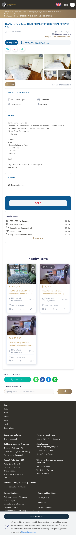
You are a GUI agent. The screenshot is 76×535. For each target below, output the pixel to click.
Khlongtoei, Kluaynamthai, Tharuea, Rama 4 (44, 12)
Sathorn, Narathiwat (45, 435)
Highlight (12, 177)
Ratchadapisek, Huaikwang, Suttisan (20, 482)
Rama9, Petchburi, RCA (14, 460)
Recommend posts (20, 12)
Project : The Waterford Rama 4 (58, 36)
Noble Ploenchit (43, 473)
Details (11, 115)
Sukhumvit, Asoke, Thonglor (16, 444)
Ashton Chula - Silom (44, 450)
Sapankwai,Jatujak (12, 435)
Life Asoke (8, 477)
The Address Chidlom (44, 470)
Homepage (7, 12)
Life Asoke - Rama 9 (12, 467)
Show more (38, 238)
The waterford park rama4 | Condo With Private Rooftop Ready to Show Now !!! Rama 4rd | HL (21, 343)
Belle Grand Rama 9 (12, 464)
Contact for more (11, 374)
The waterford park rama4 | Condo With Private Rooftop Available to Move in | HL (53, 292)
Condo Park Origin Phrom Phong (17, 451)
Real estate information (18, 92)
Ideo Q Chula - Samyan (45, 454)
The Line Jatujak (10, 439)
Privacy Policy (43, 497)
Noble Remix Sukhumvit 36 (15, 455)
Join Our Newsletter (12, 386)
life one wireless (43, 466)
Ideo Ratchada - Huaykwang (15, 486)
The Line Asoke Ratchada (14, 474)
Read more (12, 167)
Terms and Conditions (47, 493)
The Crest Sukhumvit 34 (13, 448)
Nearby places (12, 216)
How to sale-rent (45, 507)
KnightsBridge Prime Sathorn (48, 439)
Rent (6, 412)
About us (42, 502)
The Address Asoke (11, 470)
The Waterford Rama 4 (11, 14)
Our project (9, 428)
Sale (6, 409)
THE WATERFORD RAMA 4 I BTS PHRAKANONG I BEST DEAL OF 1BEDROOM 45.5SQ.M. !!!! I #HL (21, 292)
